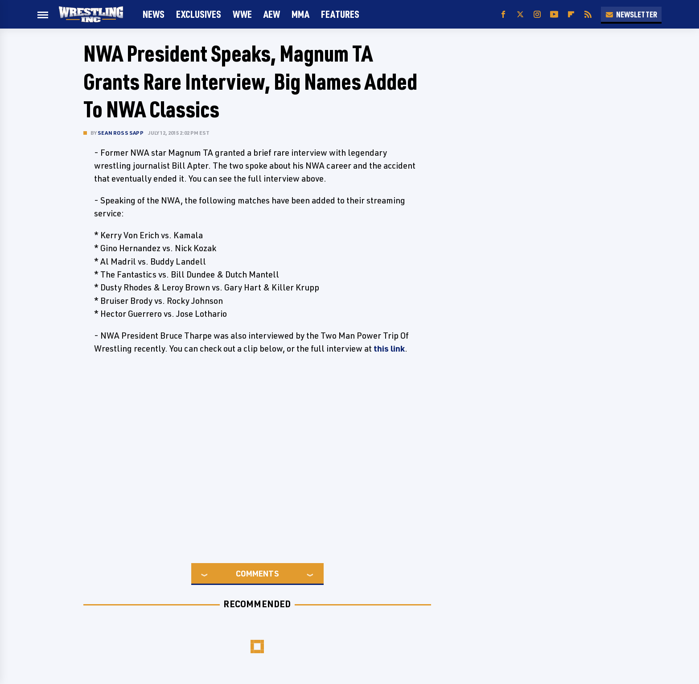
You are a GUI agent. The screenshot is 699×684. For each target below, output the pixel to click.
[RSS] (588, 14)
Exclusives (198, 14)
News (153, 14)
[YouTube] (554, 14)
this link (389, 348)
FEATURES (340, 14)
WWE (242, 14)
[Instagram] (537, 14)
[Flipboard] (571, 14)
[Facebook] (503, 14)
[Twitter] (520, 14)
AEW (271, 14)
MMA (300, 14)
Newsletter (631, 14)
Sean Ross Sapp (121, 132)
